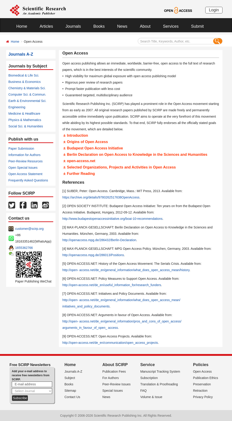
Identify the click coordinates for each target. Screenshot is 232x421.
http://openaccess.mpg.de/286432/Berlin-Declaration (99, 240)
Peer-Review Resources (25, 161)
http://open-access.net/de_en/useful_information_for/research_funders (111, 285)
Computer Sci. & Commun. (27, 94)
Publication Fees (114, 371)
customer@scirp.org (29, 228)
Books (99, 26)
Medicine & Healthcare (24, 113)
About (145, 26)
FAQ (143, 390)
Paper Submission (21, 148)
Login (214, 10)
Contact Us (72, 397)
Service (147, 364)
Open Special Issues (22, 167)
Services (171, 26)
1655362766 (24, 248)
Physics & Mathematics (24, 120)
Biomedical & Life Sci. (23, 75)
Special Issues (112, 390)
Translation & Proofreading (159, 384)
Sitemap (70, 390)
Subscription (149, 378)
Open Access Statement (25, 174)
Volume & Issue (151, 397)
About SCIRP (115, 364)
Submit (197, 26)
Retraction (200, 390)
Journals (73, 26)
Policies (200, 364)
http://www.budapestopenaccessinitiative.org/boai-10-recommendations (112, 218)
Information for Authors (24, 155)
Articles (46, 26)
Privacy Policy (203, 397)
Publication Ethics (205, 378)
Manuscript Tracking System (160, 371)
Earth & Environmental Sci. (27, 101)
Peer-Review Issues (116, 384)
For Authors (110, 378)
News (122, 26)
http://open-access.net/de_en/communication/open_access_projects (110, 342)
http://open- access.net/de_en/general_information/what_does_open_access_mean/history (125, 270)
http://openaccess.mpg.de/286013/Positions (93, 255)
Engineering (16, 107)
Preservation (202, 384)
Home (21, 26)
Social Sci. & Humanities (25, 126)
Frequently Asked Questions (28, 180)
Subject (70, 378)
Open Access (202, 371)
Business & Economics (24, 82)
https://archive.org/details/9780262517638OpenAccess (100, 197)
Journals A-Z (73, 371)
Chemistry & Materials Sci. (27, 88)
